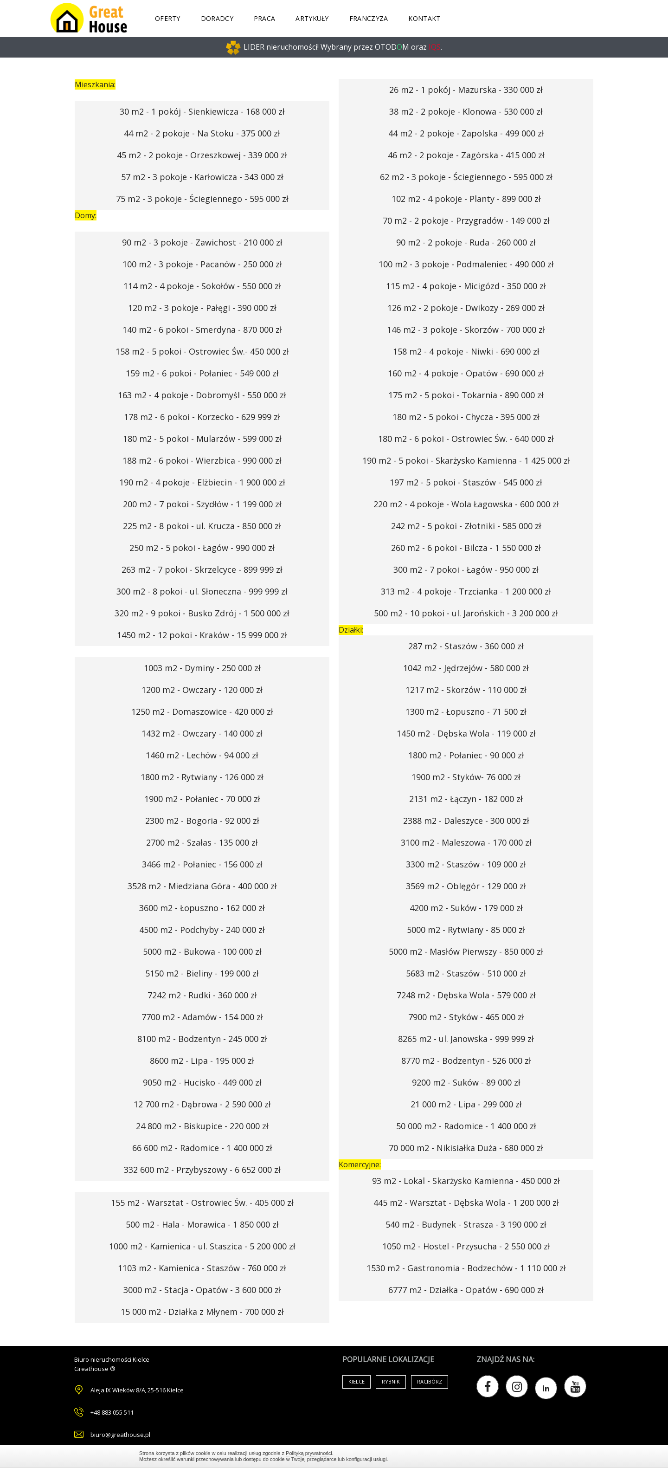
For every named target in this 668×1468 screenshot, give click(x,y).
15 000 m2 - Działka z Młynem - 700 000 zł (202, 1311)
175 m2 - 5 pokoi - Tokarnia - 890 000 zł (466, 395)
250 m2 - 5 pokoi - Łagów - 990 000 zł (202, 547)
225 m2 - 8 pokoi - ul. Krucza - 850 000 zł (202, 525)
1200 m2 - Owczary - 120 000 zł (202, 689)
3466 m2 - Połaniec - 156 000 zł (202, 864)
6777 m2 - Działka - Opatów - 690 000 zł (466, 1289)
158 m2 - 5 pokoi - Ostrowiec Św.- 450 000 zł (202, 351)
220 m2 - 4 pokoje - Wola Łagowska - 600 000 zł (466, 504)
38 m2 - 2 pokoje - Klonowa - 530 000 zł (466, 111)
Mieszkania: (95, 84)
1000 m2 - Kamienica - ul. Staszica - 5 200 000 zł (202, 1246)
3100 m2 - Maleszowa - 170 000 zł (466, 842)
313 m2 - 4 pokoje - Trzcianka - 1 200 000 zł (466, 591)
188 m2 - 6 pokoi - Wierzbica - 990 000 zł (202, 460)
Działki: (351, 630)
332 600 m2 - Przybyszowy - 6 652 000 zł (202, 1169)
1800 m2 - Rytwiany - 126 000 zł (202, 777)
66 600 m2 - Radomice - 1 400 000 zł (202, 1147)
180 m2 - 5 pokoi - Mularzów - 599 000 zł (202, 438)
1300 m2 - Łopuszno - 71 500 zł (466, 711)
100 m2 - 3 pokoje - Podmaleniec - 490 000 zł (466, 264)
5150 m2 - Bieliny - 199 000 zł (202, 973)
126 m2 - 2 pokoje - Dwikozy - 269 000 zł (466, 307)
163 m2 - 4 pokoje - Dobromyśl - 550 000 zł (202, 395)
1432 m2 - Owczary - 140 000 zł (202, 733)
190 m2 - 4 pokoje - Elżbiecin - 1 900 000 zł (202, 482)
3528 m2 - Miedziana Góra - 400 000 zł (202, 886)
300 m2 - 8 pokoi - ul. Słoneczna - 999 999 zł (202, 591)
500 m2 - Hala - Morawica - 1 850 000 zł (202, 1224)
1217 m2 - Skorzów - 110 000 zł (466, 689)
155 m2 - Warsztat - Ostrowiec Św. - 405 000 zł (202, 1202)
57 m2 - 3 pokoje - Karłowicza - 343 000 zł (202, 176)
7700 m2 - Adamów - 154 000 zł (202, 1016)
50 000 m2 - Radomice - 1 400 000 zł (466, 1126)
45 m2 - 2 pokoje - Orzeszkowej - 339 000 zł (202, 155)
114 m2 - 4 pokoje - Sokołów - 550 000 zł (202, 285)
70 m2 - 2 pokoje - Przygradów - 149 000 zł (466, 220)
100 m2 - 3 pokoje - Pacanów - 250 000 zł (202, 264)
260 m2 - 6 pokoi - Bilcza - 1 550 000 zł (466, 547)
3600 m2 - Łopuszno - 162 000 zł (202, 907)
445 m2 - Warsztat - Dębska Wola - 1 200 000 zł (466, 1202)
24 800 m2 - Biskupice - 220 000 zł (202, 1126)
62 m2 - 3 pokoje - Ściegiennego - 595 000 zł (466, 176)
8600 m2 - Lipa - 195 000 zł (202, 1060)
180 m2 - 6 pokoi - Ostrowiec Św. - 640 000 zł (466, 438)
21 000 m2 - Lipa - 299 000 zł (466, 1104)
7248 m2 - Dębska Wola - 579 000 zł (466, 995)
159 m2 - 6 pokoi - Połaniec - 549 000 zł (202, 373)
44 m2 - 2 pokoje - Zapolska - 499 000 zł (466, 133)
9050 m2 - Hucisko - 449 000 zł (202, 1082)
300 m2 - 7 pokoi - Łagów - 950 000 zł (466, 569)
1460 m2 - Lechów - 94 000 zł (202, 755)
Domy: (85, 215)
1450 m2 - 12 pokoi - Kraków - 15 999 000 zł (202, 634)
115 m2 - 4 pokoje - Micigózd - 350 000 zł (466, 285)
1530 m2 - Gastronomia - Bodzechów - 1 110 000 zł (466, 1268)
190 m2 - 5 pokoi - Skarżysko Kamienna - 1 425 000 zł (466, 460)
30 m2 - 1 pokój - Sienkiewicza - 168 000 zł (202, 111)
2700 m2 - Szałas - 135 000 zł (202, 842)
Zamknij (524, 1456)
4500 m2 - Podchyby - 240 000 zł (202, 929)
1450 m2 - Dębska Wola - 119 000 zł (466, 733)
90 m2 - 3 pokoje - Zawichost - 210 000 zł (202, 242)
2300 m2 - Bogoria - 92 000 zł (202, 820)
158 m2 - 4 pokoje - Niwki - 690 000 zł (466, 351)
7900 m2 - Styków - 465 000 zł (466, 1016)
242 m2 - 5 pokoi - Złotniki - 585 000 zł (466, 525)
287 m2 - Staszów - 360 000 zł (466, 646)
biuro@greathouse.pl (120, 1434)
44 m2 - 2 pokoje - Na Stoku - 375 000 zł (202, 133)
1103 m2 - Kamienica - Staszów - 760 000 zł (202, 1268)
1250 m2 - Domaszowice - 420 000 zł (202, 711)
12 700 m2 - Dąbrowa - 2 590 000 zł (202, 1104)
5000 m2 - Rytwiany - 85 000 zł (466, 929)
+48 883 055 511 (112, 1412)
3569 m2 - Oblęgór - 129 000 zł (466, 886)
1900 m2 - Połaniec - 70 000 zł (202, 798)
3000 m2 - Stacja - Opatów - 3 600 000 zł (202, 1289)
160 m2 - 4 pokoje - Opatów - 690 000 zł (466, 373)
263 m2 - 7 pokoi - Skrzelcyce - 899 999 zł (202, 569)
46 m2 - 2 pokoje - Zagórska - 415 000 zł (466, 155)
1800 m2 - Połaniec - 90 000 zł (466, 755)
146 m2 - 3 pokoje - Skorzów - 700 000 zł (466, 329)
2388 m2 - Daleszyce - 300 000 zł (466, 820)
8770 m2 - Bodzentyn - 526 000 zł (466, 1060)
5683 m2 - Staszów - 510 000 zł (466, 973)
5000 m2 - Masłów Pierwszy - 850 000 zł (466, 951)
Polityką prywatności (309, 1453)
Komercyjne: (360, 1164)
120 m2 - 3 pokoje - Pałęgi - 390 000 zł (202, 307)
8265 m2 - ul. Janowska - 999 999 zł (466, 1038)
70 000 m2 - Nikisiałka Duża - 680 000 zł (466, 1147)
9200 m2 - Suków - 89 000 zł (466, 1082)
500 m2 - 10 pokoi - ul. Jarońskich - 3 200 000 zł (466, 613)
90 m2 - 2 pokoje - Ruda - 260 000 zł (466, 242)
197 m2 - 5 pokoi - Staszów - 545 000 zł (466, 482)
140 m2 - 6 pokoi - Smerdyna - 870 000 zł (202, 329)
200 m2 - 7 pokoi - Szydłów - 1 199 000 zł (202, 504)
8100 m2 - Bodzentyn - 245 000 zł (202, 1038)
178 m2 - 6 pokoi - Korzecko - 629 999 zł (202, 416)
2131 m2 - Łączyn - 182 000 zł (466, 798)
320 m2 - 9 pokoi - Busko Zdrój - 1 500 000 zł (202, 613)
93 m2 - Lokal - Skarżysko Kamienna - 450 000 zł (466, 1180)
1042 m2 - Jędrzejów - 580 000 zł (466, 667)
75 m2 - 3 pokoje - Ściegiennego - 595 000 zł (202, 198)
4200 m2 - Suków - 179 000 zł (466, 907)
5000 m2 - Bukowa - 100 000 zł (202, 951)
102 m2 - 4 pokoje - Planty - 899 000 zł (466, 198)
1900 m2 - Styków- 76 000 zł (465, 777)
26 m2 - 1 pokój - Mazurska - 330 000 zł (466, 89)
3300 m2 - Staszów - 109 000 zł (466, 864)
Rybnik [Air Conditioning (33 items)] (391, 1381)
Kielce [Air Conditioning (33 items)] (356, 1381)
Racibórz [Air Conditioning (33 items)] (429, 1381)
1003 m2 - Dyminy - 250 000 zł (202, 667)
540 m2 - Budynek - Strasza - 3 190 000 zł (465, 1224)
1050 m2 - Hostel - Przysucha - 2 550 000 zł (466, 1246)
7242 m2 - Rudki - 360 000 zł (202, 995)
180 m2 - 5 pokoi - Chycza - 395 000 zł (466, 416)
